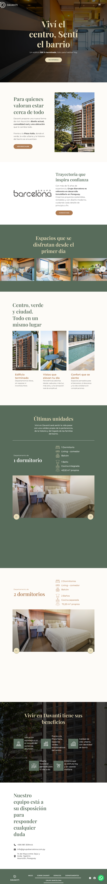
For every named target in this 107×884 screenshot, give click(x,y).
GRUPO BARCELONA (53, 880)
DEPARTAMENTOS (72, 875)
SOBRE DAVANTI (43, 875)
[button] (99, 4)
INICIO (30, 875)
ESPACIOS (57, 875)
